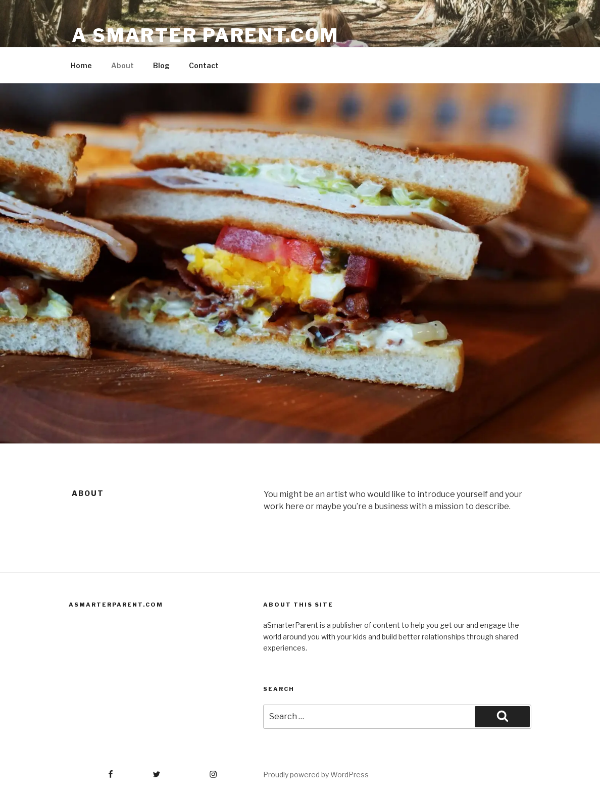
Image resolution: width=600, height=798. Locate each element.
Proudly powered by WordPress (316, 774)
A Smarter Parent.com (205, 35)
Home (81, 65)
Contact (204, 65)
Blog (161, 65)
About (122, 65)
